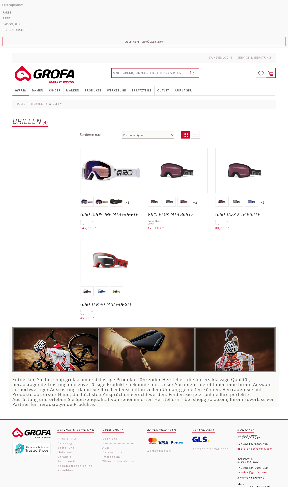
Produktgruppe (27, 108)
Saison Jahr (24, 102)
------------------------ (118, 390)
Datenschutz (112, 399)
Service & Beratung (254, 5)
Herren (20, 38)
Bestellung (66, 395)
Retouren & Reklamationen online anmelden (74, 413)
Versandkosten (269, 465)
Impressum (111, 404)
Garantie (64, 404)
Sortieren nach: (91, 82)
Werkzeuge (116, 38)
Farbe (19, 91)
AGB (105, 395)
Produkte (93, 38)
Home (20, 51)
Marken (72, 38)
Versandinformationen (210, 396)
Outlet (163, 38)
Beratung (64, 390)
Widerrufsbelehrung (118, 408)
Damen (37, 38)
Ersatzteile (142, 38)
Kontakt (161, 473)
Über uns (109, 386)
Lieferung (65, 399)
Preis (19, 97)
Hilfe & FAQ (66, 386)
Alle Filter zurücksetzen (43, 120)
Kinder (55, 38)
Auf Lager (183, 38)
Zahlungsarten (159, 398)
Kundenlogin (220, 5)
